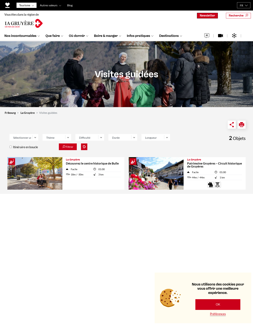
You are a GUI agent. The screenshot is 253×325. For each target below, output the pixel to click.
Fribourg (10, 112)
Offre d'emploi (80, 237)
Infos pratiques (138, 37)
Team (74, 221)
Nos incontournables (20, 37)
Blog (70, 5)
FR (241, 5)
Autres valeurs (48, 5)
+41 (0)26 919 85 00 (25, 254)
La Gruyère (28, 112)
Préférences (218, 314)
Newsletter (207, 15)
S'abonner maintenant (210, 255)
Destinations (169, 37)
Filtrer (67, 146)
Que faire (53, 37)
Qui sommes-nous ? (84, 213)
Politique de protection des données (112, 306)
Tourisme (24, 5)
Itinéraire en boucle (25, 147)
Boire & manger (106, 37)
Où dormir (77, 37)
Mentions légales (151, 306)
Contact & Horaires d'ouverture (92, 204)
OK (218, 304)
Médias (76, 229)
